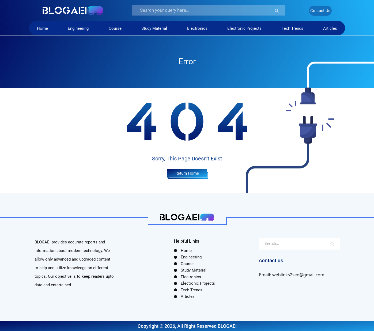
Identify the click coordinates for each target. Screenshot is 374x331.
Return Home (187, 173)
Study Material (154, 28)
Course (115, 28)
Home (42, 28)
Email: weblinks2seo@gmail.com (291, 275)
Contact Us (320, 10)
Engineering (78, 28)
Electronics (197, 28)
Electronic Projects (244, 28)
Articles (330, 28)
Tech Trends (292, 28)
